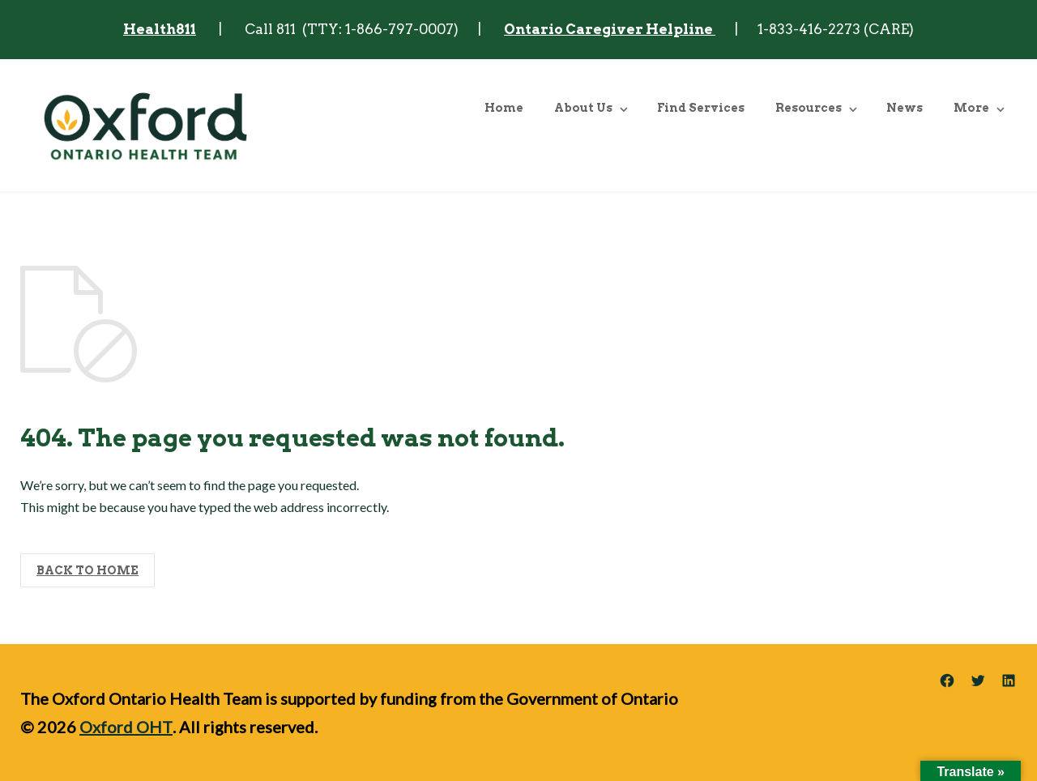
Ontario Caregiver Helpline (609, 29)
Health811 (159, 29)
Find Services (701, 107)
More (971, 107)
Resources (808, 107)
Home (503, 107)
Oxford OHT (126, 726)
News (904, 107)
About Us (583, 107)
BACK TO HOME (87, 570)
